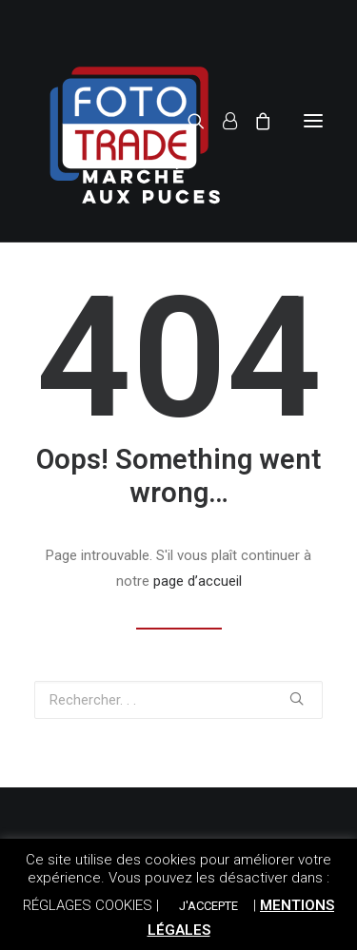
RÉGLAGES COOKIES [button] (87, 905)
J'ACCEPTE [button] (208, 906)
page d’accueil (197, 581)
